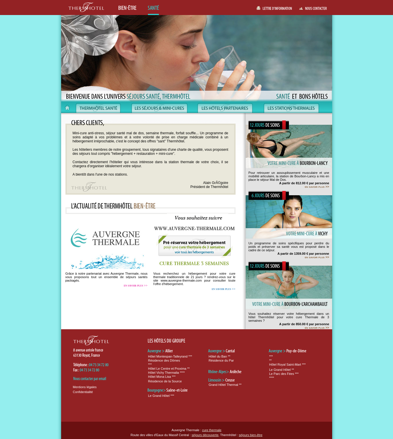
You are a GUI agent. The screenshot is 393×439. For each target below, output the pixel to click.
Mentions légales (85, 387)
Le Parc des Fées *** (284, 373)
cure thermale (211, 430)
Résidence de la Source (165, 381)
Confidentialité (83, 392)
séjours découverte (205, 435)
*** (150, 364)
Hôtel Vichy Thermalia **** (166, 372)
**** (271, 378)
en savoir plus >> (135, 285)
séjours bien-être (250, 435)
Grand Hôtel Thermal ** (225, 384)
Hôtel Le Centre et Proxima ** (169, 368)
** (270, 360)
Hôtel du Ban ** (219, 356)
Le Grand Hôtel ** (281, 369)
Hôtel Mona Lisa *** (162, 376)
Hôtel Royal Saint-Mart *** (287, 364)
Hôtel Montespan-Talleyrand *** (170, 356)
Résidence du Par (221, 360)
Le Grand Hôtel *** (161, 395)
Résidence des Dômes (164, 360)
